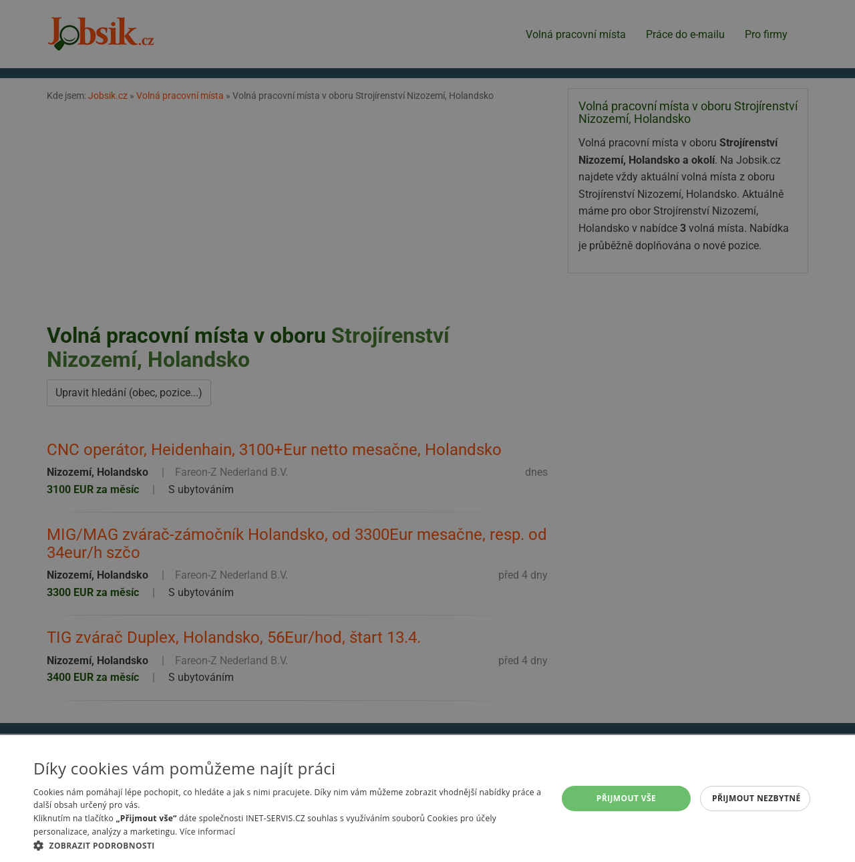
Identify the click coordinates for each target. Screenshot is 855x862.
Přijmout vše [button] (626, 798)
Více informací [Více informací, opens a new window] (207, 831)
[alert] (427, 431)
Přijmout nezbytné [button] (756, 798)
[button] (287, 845)
